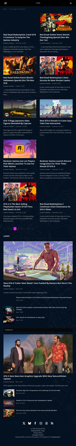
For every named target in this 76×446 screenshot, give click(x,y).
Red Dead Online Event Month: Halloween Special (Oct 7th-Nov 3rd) (18, 80)
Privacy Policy (38, 433)
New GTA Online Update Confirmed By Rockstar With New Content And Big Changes (41, 308)
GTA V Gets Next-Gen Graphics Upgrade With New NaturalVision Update (34, 377)
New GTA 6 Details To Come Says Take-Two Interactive (56, 122)
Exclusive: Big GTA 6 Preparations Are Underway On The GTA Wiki (38, 390)
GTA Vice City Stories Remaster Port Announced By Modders (36, 410)
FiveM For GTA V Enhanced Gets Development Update (34, 400)
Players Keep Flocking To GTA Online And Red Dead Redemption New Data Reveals (44, 297)
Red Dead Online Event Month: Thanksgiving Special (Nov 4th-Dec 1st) (55, 37)
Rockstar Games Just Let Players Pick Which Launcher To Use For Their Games (19, 164)
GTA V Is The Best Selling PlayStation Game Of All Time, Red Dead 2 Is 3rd (18, 207)
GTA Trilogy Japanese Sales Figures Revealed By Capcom (17, 122)
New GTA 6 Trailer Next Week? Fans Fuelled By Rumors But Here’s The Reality (37, 284)
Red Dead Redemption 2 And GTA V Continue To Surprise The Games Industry (19, 37)
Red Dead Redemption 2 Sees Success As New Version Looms (55, 79)
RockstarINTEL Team (38, 431)
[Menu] (5, 3)
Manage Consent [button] (38, 435)
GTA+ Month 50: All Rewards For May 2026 (30, 317)
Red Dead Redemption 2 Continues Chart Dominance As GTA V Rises (55, 207)
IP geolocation (55, 437)
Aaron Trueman (9, 43)
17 (28, 229)
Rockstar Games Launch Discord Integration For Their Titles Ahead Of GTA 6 (55, 164)
